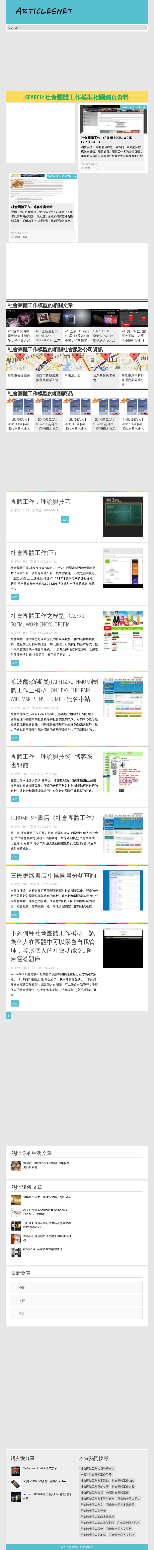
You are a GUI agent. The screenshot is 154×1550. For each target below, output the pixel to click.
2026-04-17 (51, 967)
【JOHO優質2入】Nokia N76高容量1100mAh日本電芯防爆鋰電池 (104, 426)
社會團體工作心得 (92, 1492)
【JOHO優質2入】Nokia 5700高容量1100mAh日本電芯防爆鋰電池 (47, 426)
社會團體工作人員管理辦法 (97, 1468)
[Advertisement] (80, 62)
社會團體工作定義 (123, 1486)
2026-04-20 (49, 632)
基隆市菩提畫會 (19, 375)
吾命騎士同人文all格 (93, 1535)
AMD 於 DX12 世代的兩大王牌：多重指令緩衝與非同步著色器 (134, 338)
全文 (65, 519)
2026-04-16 (21, 233)
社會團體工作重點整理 (95, 1486)
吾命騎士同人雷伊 (92, 1529)
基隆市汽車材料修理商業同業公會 (133, 380)
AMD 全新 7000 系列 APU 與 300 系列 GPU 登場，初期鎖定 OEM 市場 (77, 338)
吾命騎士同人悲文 (92, 1504)
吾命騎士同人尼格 (128, 1523)
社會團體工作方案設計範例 (97, 1498)
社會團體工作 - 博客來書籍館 (32, 207)
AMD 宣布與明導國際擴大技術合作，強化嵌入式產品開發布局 (19, 338)
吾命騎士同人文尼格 (121, 1535)
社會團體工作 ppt (123, 1480)
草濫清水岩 (73, 375)
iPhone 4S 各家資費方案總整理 (42, 1249)
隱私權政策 (86, 1546)
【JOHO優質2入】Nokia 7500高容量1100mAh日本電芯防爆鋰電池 (133, 426)
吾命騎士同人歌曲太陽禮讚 (97, 1517)
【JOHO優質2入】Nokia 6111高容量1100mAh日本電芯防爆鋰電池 (76, 426)
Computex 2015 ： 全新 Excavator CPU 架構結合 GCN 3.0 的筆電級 (105, 338)
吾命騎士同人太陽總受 (120, 1504)
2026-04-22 (91, 164)
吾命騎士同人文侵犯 (93, 1511)
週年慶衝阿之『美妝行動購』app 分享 (47, 1197)
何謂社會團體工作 (117, 1492)
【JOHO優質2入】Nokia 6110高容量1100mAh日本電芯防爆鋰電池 (19, 426)
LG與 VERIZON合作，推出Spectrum (45, 1481)
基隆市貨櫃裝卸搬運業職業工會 (47, 377)
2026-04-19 (51, 510)
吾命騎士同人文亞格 (119, 1529)
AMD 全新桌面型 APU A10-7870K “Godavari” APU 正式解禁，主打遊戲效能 (48, 340)
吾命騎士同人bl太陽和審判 (97, 1523)
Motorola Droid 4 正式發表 (40, 1468)
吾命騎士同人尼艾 (129, 1498)
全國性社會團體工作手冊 (96, 1474)
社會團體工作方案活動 (95, 1480)
